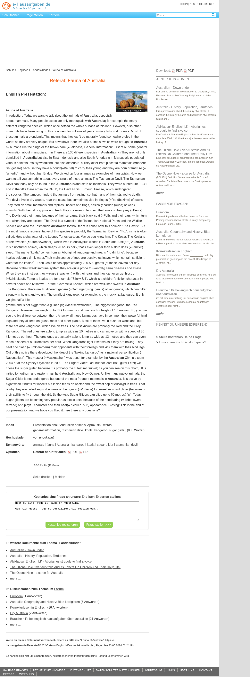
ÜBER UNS (187, 670)
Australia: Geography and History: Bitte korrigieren (45, 601)
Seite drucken (42, 477)
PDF (72, 452)
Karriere (54, 15)
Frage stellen (34, 15)
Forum (59, 589)
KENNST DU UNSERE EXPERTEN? (182, 324)
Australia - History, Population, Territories (38, 555)
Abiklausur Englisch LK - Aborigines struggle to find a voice (51, 561)
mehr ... (15, 578)
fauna (50, 444)
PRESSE (8, 674)
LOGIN (184, 4)
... (161, 193)
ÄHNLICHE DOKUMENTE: (175, 79)
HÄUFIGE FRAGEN (15, 670)
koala (90, 444)
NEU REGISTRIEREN (202, 4)
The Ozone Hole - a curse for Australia (36, 572)
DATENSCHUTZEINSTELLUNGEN (118, 670)
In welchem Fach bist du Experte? (182, 342)
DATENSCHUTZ (80, 670)
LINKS (171, 670)
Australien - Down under (27, 550)
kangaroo (78, 444)
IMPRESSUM (153, 670)
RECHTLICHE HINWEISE (49, 670)
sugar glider (105, 444)
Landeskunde (39, 70)
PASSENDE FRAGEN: (172, 204)
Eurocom (16, 596)
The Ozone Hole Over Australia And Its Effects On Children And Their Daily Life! (65, 567)
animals (38, 444)
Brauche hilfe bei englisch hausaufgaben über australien (49, 618)
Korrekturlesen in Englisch (28, 607)
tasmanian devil (127, 444)
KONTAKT (205, 670)
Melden (60, 477)
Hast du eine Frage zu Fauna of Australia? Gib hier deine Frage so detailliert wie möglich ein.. (77, 511)
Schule (10, 70)
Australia (63, 444)
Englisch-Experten (95, 496)
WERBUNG (26, 674)
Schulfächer (10, 15)
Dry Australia (19, 613)
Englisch (23, 70)
